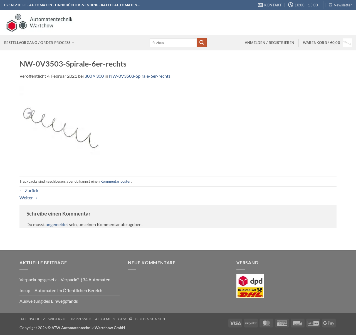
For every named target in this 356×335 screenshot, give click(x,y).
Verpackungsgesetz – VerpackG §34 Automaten (64, 279)
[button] (340, 5)
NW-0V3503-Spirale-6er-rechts (139, 76)
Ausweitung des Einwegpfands (48, 301)
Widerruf (58, 319)
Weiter (28, 197)
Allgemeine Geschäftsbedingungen (130, 319)
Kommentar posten (115, 181)
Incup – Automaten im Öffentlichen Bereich (60, 290)
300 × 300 (94, 76)
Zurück (28, 190)
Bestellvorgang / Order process (39, 42)
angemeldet (57, 224)
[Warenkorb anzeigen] (327, 43)
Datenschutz (32, 319)
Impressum (81, 319)
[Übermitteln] (201, 43)
